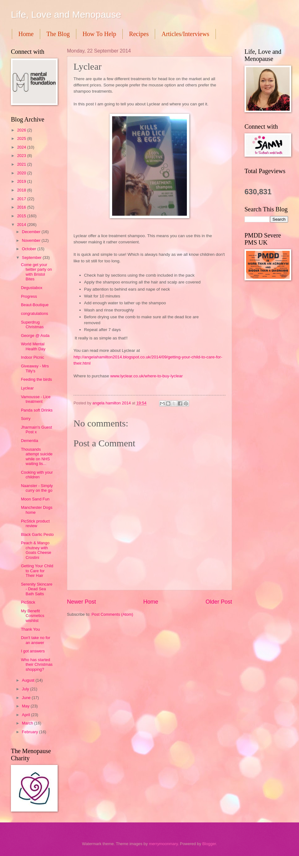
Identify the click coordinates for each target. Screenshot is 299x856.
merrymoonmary (163, 843)
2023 (22, 155)
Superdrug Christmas (32, 324)
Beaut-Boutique (35, 304)
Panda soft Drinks (37, 410)
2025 (22, 138)
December (31, 231)
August (29, 680)
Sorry (26, 418)
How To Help (99, 33)
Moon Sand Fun (35, 499)
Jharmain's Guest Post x (36, 429)
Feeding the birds (36, 379)
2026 (22, 130)
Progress (29, 296)
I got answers (33, 651)
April (26, 714)
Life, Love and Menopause (66, 14)
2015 (22, 216)
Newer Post (81, 602)
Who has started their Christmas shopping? (37, 664)
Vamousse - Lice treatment (35, 399)
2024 (22, 147)
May (26, 706)
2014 (22, 224)
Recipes (139, 33)
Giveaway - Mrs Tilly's (35, 368)
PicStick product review (35, 523)
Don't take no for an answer (35, 640)
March (28, 723)
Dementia (29, 440)
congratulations (34, 313)
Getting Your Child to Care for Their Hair (37, 571)
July (26, 689)
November (31, 240)
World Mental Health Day (33, 346)
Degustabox (31, 287)
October (29, 248)
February (30, 731)
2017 (22, 198)
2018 (22, 190)
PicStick (28, 602)
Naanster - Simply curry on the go (37, 488)
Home (26, 33)
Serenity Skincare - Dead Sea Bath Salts (36, 589)
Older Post (219, 602)
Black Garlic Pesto (37, 534)
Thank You (30, 629)
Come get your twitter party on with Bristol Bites (36, 271)
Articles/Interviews (185, 33)
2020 (22, 173)
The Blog (58, 33)
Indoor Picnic (32, 357)
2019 (22, 181)
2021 (22, 164)
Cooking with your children (37, 474)
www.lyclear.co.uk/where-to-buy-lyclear (146, 376)
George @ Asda (35, 335)
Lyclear (27, 388)
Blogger (209, 843)
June (27, 697)
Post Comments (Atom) (112, 614)
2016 (22, 207)
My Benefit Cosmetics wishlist (32, 616)
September (32, 257)
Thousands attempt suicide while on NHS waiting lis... (37, 456)
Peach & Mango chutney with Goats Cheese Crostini (36, 550)
